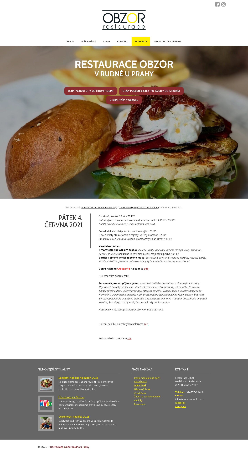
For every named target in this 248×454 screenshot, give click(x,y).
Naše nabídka (88, 41)
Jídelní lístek (140, 385)
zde (146, 268)
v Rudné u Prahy (124, 68)
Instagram (180, 406)
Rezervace (141, 41)
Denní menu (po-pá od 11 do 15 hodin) (90, 90)
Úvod (70, 41)
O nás (106, 41)
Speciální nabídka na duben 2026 (78, 377)
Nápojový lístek (142, 389)
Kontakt (122, 41)
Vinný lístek (140, 393)
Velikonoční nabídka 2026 (74, 416)
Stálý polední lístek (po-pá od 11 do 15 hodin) (151, 90)
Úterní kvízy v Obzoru (167, 41)
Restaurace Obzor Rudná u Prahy (69, 446)
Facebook (180, 402)
